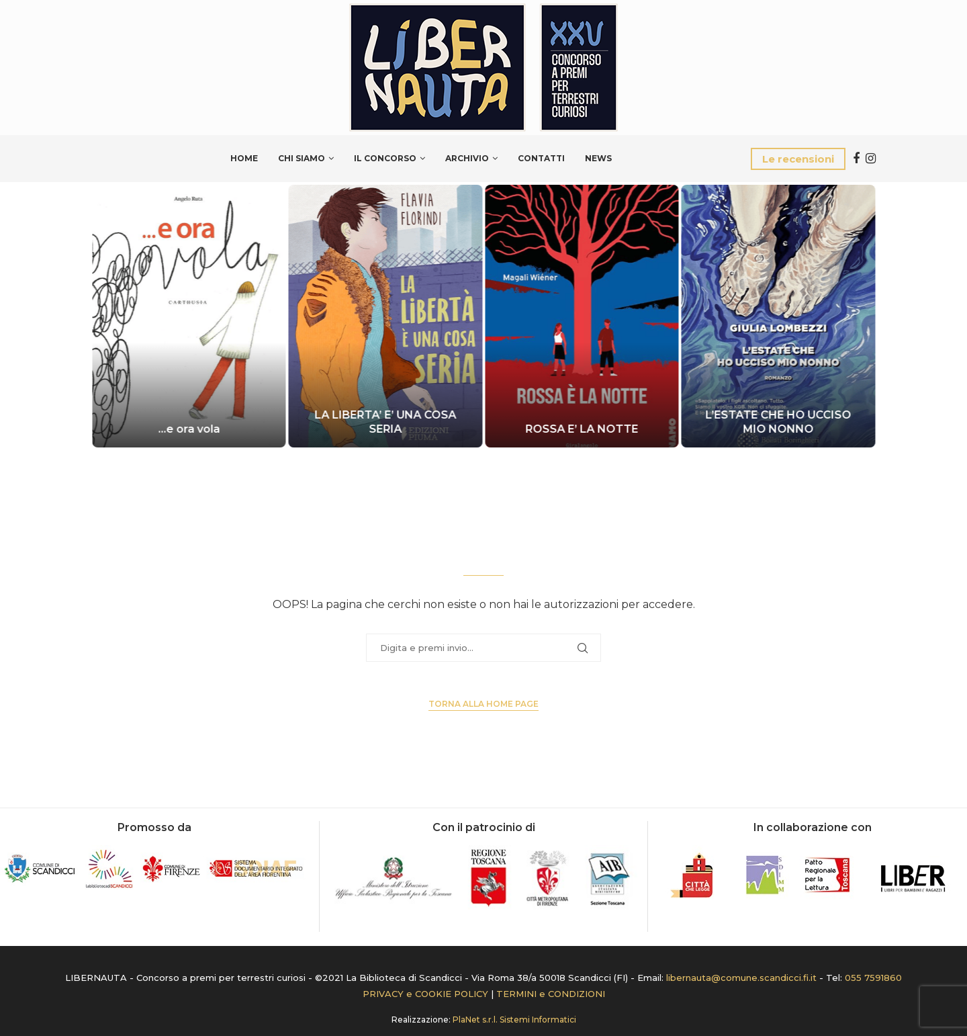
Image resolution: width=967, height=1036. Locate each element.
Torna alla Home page (483, 704)
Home (244, 158)
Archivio (467, 158)
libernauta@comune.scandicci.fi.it (741, 977)
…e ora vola (189, 429)
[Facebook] (856, 158)
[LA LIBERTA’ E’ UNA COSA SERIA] (386, 316)
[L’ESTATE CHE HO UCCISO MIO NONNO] (779, 316)
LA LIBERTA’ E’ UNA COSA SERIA (385, 421)
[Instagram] (870, 158)
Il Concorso (385, 158)
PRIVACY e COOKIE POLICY (425, 993)
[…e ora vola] (189, 316)
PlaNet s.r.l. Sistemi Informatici (514, 1020)
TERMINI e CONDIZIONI (550, 993)
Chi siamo (301, 158)
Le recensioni (798, 159)
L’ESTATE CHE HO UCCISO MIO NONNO (778, 421)
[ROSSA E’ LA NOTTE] (582, 316)
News (598, 158)
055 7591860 (873, 977)
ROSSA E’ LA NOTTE (581, 429)
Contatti (541, 158)
